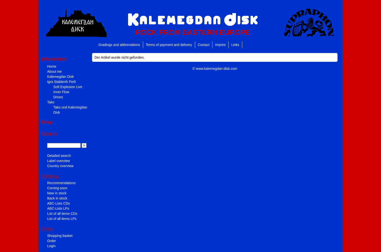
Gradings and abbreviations (119, 45)
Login (51, 246)
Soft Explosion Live (67, 87)
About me (54, 71)
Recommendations (61, 183)
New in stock (56, 193)
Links (235, 45)
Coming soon (57, 188)
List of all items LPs (62, 219)
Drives (58, 97)
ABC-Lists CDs (58, 203)
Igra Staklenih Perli (61, 82)
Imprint (220, 45)
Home (51, 66)
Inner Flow (61, 92)
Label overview (58, 161)
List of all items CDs (62, 214)
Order (51, 241)
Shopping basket (59, 236)
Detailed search (59, 156)
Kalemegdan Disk (60, 77)
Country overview (60, 166)
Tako (50, 102)
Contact (203, 45)
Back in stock (57, 198)
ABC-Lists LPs (58, 208)
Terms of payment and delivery (169, 45)
